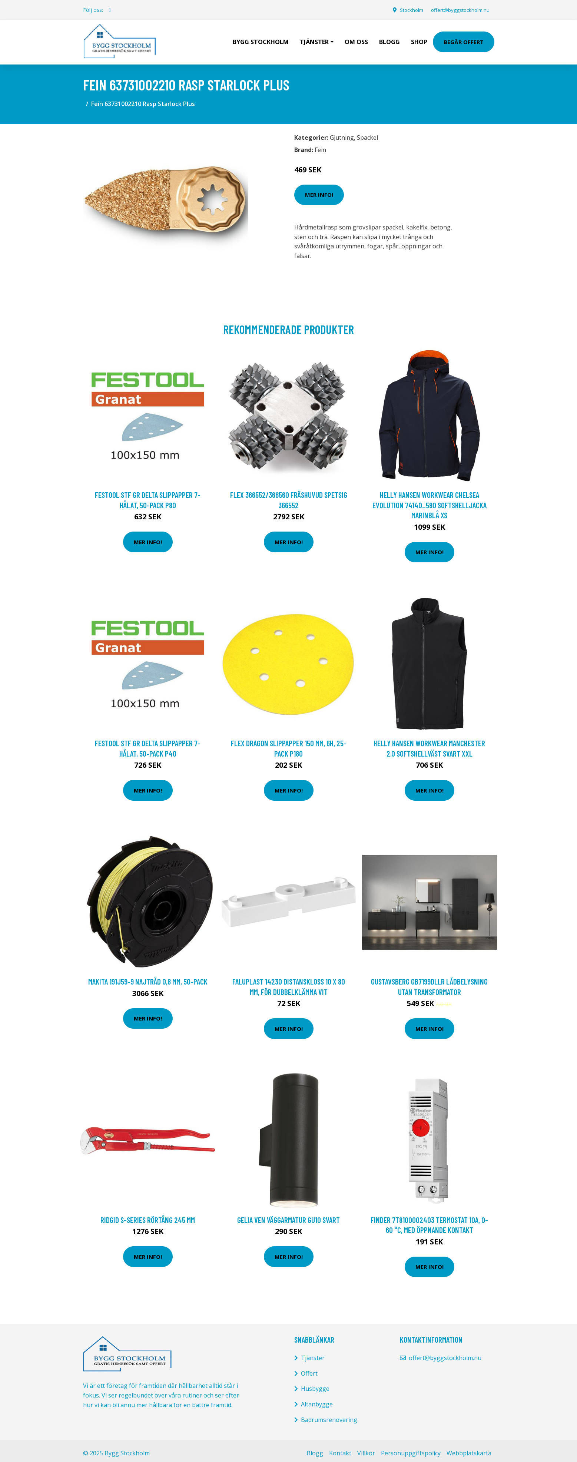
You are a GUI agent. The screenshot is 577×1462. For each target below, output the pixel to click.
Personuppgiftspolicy (411, 1448)
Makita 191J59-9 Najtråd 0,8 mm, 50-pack (148, 976)
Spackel (367, 132)
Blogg (389, 39)
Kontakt (340, 1448)
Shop (419, 39)
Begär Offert (464, 39)
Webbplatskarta (469, 1448)
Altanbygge (317, 1399)
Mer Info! (319, 189)
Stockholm (405, 9)
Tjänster (313, 1353)
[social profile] (110, 10)
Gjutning (342, 132)
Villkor (366, 1448)
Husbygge (315, 1383)
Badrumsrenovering (329, 1414)
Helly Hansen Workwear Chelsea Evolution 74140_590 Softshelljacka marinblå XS (429, 500)
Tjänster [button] (314, 39)
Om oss (356, 39)
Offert (309, 1368)
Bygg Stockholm (261, 39)
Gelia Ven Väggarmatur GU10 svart (288, 1214)
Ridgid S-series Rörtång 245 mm (147, 1214)
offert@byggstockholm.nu (457, 9)
